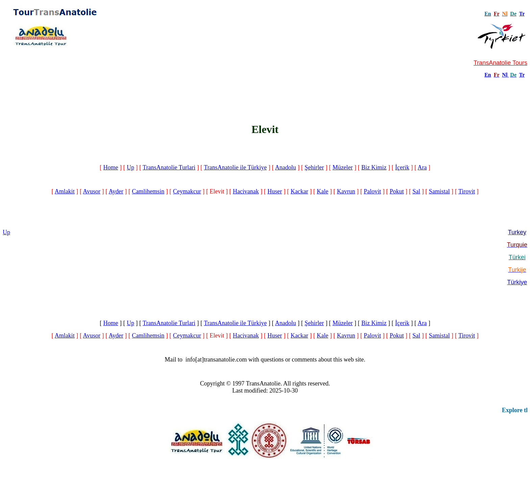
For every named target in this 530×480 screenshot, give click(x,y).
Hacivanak (246, 191)
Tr (522, 14)
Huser (274, 191)
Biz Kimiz (374, 167)
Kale (322, 191)
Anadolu (285, 167)
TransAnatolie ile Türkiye (235, 167)
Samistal (439, 191)
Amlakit (65, 191)
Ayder (116, 191)
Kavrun (346, 191)
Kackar (299, 191)
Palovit (372, 191)
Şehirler (314, 167)
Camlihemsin (148, 191)
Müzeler (343, 167)
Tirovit (466, 191)
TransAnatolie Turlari (169, 167)
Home (110, 167)
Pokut (397, 191)
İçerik (402, 167)
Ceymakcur (187, 191)
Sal (416, 191)
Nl (504, 75)
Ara (422, 167)
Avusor (91, 191)
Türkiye (517, 282)
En (487, 75)
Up (130, 167)
